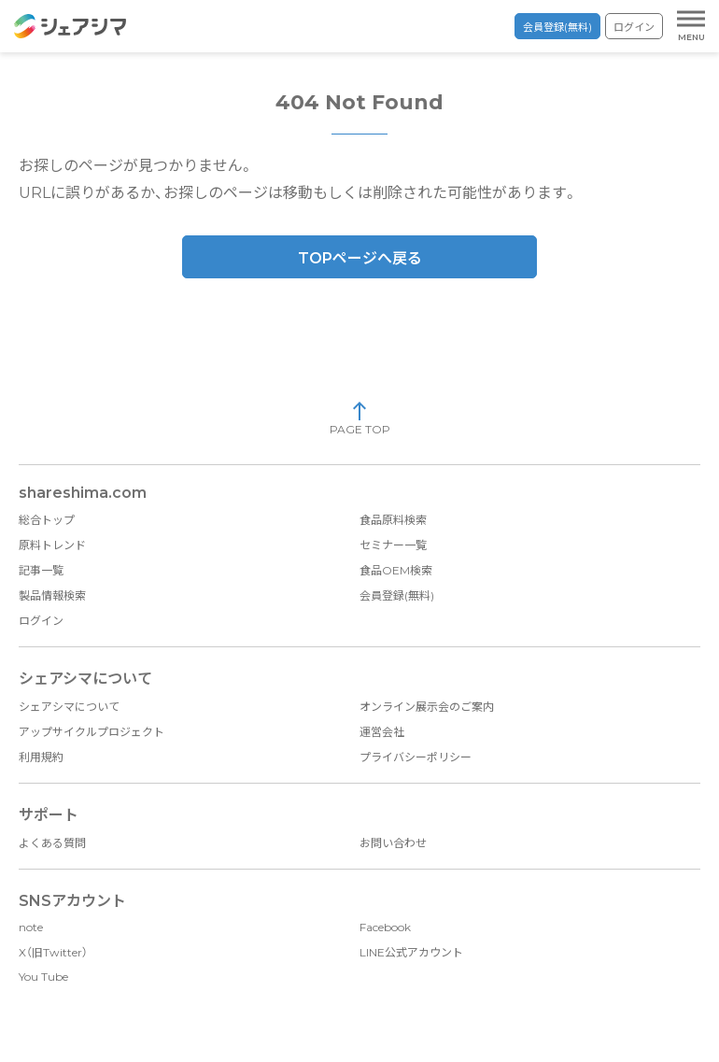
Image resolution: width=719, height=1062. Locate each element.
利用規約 (41, 757)
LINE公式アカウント (411, 952)
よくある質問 (52, 843)
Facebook (385, 927)
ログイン (634, 27)
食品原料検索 (393, 520)
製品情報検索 (52, 595)
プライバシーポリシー (416, 757)
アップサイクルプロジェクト (91, 732)
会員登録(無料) (557, 27)
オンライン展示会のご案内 (427, 707)
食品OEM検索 (396, 570)
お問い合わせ (393, 843)
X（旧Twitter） (53, 952)
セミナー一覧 (393, 545)
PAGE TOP (360, 418)
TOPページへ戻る (360, 258)
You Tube (43, 977)
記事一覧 (41, 570)
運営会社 (382, 732)
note (31, 927)
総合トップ (47, 520)
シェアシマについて (69, 707)
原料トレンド (52, 545)
